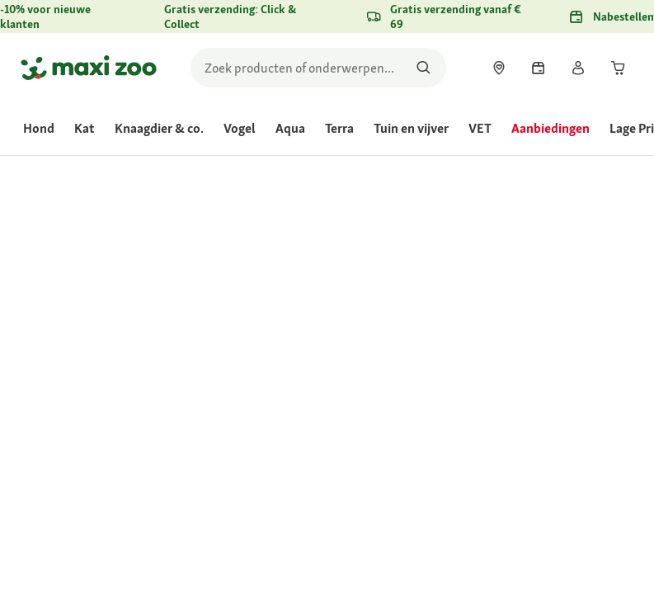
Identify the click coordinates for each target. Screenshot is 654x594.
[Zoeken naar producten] (423, 67)
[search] (318, 67)
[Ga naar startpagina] (88, 67)
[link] (499, 67)
